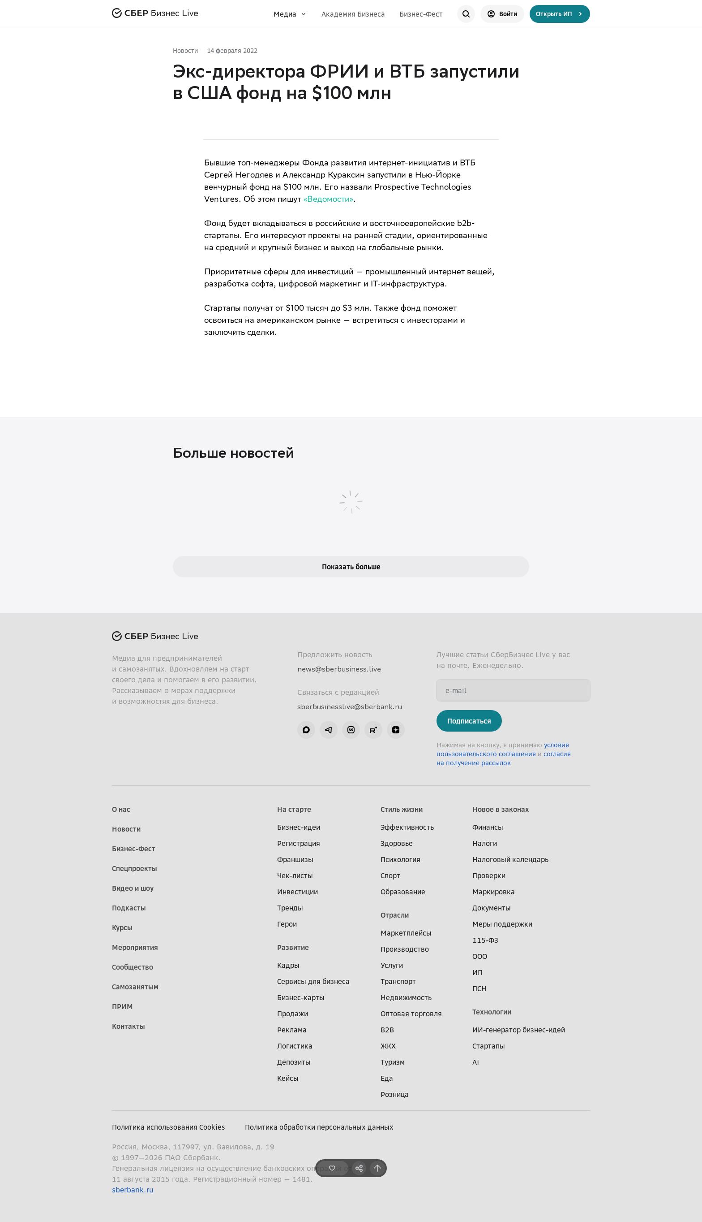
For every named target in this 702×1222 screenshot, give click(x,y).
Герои (287, 923)
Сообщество (132, 966)
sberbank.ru (133, 1189)
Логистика (294, 1045)
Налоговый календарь (510, 859)
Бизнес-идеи (298, 827)
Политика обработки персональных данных (319, 1126)
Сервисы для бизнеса (313, 981)
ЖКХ (388, 1045)
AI (475, 1061)
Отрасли (395, 914)
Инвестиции (297, 891)
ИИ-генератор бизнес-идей (518, 1029)
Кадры (288, 965)
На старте (294, 809)
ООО (479, 956)
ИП (477, 972)
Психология (400, 859)
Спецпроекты (134, 868)
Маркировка (493, 891)
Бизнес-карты (301, 997)
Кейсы (288, 1078)
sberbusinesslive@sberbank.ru (349, 706)
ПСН (479, 988)
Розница (395, 1094)
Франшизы (295, 859)
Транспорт (398, 981)
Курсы (122, 927)
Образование (403, 891)
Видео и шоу (133, 888)
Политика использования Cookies (168, 1126)
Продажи (292, 1013)
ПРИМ (122, 1006)
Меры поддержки (502, 923)
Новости (185, 50)
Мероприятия (135, 947)
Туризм (393, 1061)
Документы (491, 907)
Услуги (392, 965)
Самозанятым (135, 986)
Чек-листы (295, 875)
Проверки (488, 875)
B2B (387, 1029)
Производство (405, 949)
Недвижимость (406, 997)
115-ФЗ (485, 940)
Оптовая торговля (411, 1013)
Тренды (290, 907)
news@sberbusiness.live (339, 668)
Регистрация (298, 843)
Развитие (293, 947)
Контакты (128, 1026)
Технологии (491, 1011)
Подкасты (129, 907)
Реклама (292, 1029)
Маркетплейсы (406, 932)
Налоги (484, 843)
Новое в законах (500, 809)
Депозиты (294, 1061)
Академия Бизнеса (353, 13)
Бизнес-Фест (421, 13)
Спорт (390, 875)
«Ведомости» (328, 199)
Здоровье (397, 843)
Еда (387, 1078)
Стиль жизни (402, 809)
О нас (121, 809)
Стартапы (488, 1045)
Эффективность (407, 827)
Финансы (487, 827)
